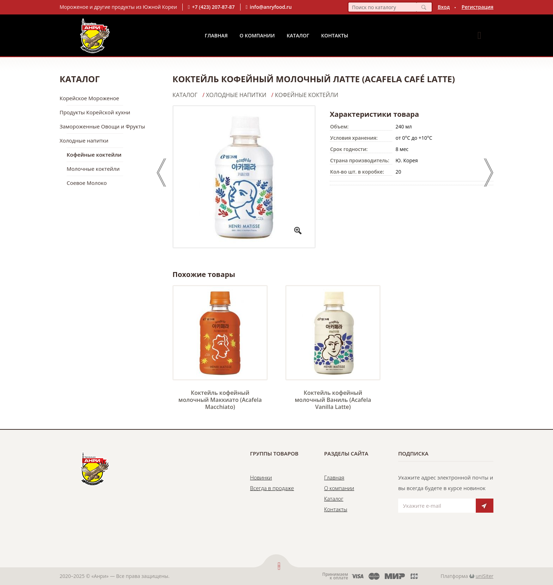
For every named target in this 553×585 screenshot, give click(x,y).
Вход (444, 7)
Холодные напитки (84, 140)
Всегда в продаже (272, 487)
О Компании (257, 35)
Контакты (334, 35)
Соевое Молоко (87, 182)
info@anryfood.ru (271, 7)
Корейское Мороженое (89, 98)
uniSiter (485, 576)
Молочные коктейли (93, 168)
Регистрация (477, 7)
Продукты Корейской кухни (95, 112)
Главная (216, 35)
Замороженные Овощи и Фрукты (102, 126)
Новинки (261, 477)
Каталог (298, 35)
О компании (339, 487)
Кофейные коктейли (94, 154)
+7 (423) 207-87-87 (213, 7)
